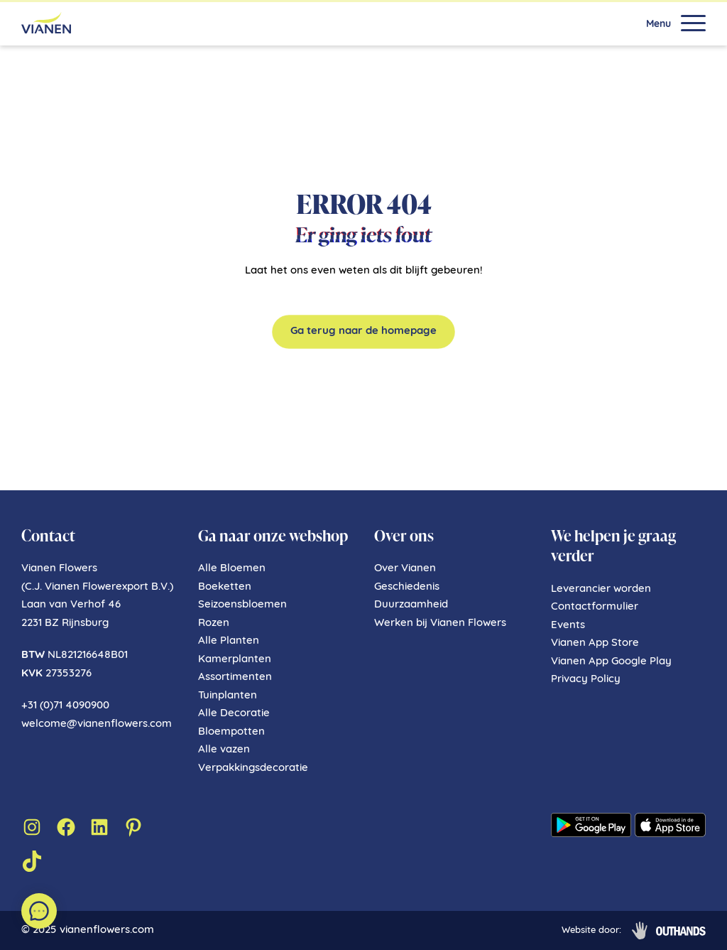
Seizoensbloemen (242, 605)
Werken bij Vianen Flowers (440, 623)
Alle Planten (228, 641)
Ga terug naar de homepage (363, 331)
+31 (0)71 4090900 (65, 706)
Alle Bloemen (232, 568)
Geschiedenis (406, 587)
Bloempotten (231, 732)
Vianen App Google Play (611, 662)
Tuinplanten (227, 696)
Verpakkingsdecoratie (253, 768)
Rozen (213, 623)
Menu (658, 25)
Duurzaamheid (411, 605)
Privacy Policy (586, 679)
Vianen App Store (595, 643)
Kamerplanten (234, 659)
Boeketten (224, 587)
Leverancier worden (601, 589)
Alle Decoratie (234, 713)
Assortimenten (235, 677)
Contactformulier (594, 607)
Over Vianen (405, 568)
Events (568, 625)
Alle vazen (224, 750)
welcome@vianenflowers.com (96, 724)
